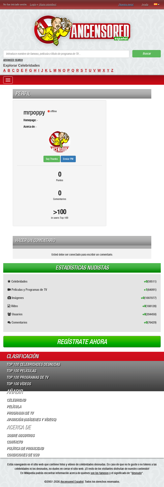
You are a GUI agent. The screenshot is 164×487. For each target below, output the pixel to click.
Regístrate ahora (82, 342)
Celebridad (15, 399)
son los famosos (100, 473)
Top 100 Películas (21, 371)
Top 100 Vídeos (18, 384)
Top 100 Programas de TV (27, 377)
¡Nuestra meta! (126, 4)
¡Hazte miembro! (47, 4)
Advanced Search (13, 60)
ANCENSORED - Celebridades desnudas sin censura (82, 30)
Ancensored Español (72, 481)
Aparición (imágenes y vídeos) (31, 419)
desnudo (137, 473)
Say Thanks (52, 158)
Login (33, 4)
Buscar (147, 53)
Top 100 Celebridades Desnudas (33, 364)
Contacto (14, 441)
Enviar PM (68, 158)
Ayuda (145, 4)
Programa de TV (19, 412)
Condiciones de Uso (22, 454)
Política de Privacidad (24, 448)
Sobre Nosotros (20, 435)
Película (13, 406)
